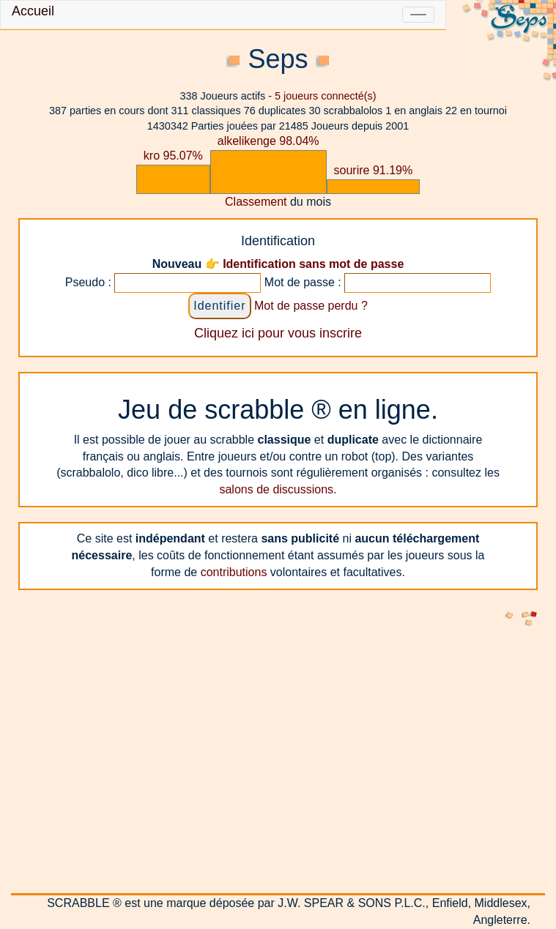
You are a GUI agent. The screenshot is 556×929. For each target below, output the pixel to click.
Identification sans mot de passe (313, 264)
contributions (234, 572)
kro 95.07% (173, 155)
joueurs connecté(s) (325, 96)
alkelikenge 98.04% (268, 141)
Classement (255, 201)
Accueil (33, 11)
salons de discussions (276, 489)
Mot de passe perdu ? (311, 305)
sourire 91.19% (373, 170)
